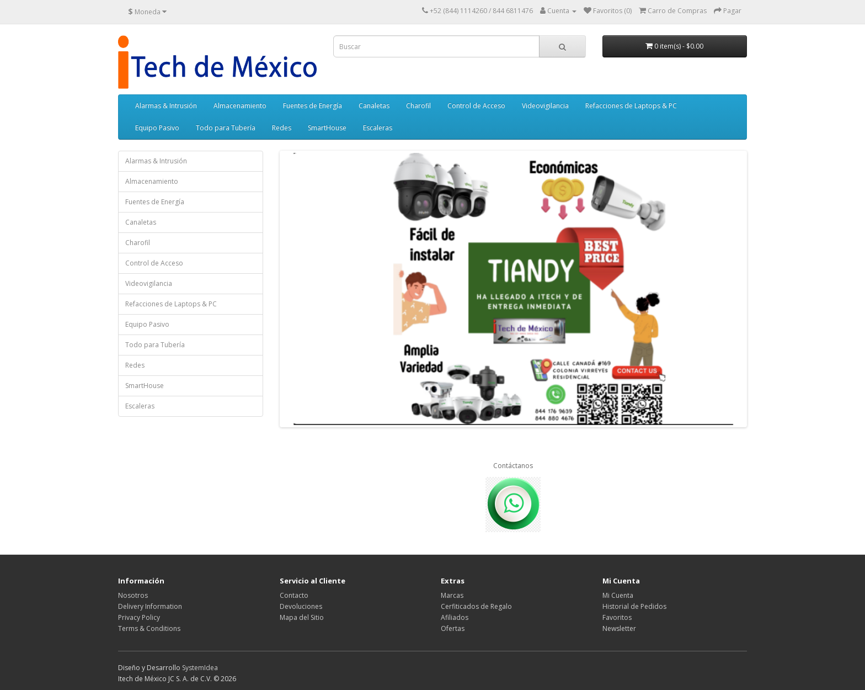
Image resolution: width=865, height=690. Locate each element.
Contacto (294, 595)
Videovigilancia (545, 105)
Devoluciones (301, 606)
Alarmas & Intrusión (166, 105)
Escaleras (377, 127)
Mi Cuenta (617, 595)
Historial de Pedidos (634, 606)
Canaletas (374, 105)
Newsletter (619, 628)
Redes (281, 127)
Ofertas (452, 628)
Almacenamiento (239, 105)
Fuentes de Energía (312, 105)
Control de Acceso (476, 105)
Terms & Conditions (149, 628)
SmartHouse (327, 127)
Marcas (452, 595)
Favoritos (617, 617)
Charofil (418, 105)
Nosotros (133, 595)
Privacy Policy (139, 617)
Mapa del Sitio (302, 617)
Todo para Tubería (225, 127)
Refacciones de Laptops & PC (631, 105)
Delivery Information (150, 606)
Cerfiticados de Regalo (476, 606)
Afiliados (454, 617)
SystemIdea (200, 667)
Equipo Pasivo (157, 127)
